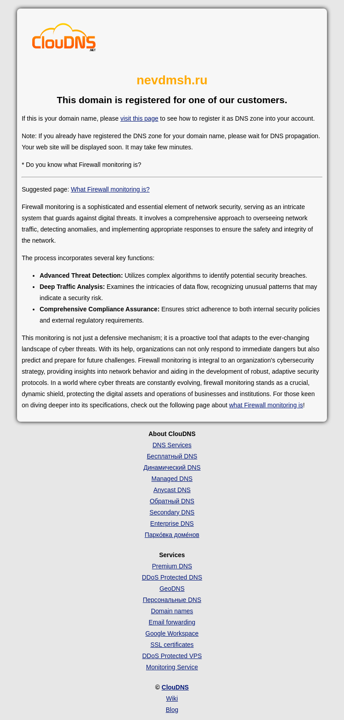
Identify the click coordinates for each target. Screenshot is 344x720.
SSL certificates (172, 644)
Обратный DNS (172, 501)
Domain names (172, 611)
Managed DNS (172, 478)
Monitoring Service (172, 667)
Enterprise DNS (172, 523)
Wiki (172, 698)
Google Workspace (172, 633)
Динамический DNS (172, 467)
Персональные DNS (172, 599)
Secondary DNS (172, 512)
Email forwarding (172, 622)
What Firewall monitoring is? (110, 189)
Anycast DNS (171, 489)
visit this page (139, 118)
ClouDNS (175, 687)
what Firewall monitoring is (266, 405)
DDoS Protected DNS (172, 577)
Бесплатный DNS (172, 456)
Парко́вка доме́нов (172, 534)
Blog (172, 709)
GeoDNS (172, 588)
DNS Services (171, 445)
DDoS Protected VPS (172, 655)
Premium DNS (172, 566)
